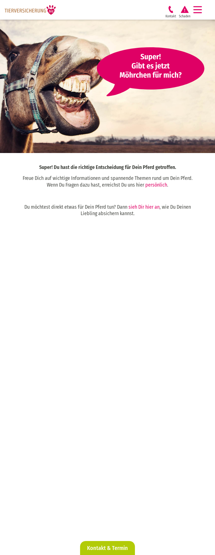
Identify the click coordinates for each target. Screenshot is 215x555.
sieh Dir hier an (144, 207)
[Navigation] (200, 9)
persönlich (156, 185)
